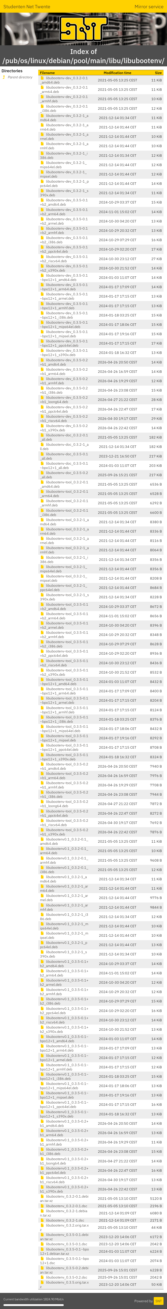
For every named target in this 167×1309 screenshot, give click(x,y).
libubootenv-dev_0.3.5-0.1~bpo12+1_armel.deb (64, 296)
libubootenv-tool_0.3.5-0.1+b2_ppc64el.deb (64, 653)
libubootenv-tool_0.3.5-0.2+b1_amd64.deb (64, 766)
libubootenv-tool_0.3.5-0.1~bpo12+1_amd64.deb (64, 681)
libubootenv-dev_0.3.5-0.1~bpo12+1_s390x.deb (64, 352)
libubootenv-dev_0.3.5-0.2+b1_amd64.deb (64, 362)
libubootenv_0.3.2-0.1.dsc (63, 1206)
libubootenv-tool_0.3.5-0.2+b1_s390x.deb (64, 832)
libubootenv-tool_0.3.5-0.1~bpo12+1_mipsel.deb (64, 738)
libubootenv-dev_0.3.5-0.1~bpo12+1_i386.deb (64, 315)
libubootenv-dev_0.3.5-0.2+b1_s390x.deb (64, 427)
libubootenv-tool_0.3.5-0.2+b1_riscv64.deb (64, 822)
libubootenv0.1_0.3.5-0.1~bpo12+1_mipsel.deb (64, 1095)
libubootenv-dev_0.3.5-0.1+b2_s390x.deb (64, 268)
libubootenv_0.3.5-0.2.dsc (63, 1277)
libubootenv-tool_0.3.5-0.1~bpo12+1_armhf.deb (64, 710)
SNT (158, 1301)
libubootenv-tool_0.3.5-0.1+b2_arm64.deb (64, 616)
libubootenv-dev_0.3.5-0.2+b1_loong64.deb (64, 399)
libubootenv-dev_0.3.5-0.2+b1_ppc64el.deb (64, 409)
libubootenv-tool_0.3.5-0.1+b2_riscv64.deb (64, 663)
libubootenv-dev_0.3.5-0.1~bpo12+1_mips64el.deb (64, 324)
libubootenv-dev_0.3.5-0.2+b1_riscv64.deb (64, 418)
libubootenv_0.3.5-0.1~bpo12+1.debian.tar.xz (64, 1251)
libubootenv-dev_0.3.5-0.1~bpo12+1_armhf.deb (64, 305)
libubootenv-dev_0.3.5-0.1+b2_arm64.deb (64, 211)
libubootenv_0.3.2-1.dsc (62, 1220)
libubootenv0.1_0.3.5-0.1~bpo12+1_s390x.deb (64, 1114)
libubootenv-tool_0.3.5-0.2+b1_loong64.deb (64, 803)
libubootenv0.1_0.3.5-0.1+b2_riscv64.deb (64, 1020)
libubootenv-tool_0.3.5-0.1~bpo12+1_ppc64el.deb (64, 747)
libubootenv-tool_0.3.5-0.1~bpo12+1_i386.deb (64, 719)
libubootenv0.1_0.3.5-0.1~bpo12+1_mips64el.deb (64, 1085)
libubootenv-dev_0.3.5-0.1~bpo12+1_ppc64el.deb (64, 343)
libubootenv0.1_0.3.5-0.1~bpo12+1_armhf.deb (64, 1067)
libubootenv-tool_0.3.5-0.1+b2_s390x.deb (64, 672)
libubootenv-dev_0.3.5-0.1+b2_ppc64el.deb (64, 249)
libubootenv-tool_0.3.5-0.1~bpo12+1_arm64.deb (64, 691)
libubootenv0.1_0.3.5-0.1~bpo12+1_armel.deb (64, 1057)
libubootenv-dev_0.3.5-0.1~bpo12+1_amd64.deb (64, 277)
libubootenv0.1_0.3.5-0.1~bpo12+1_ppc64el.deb (64, 1104)
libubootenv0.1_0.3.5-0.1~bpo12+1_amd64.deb (64, 1038)
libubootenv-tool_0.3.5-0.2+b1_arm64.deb (64, 775)
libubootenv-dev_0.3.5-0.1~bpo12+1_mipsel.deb (64, 333)
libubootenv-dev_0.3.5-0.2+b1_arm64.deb (64, 371)
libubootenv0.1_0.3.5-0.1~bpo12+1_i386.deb (64, 1076)
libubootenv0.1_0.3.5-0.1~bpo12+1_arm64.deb (64, 1048)
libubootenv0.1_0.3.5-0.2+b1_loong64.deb (64, 1161)
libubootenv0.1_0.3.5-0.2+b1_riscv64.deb (64, 1179)
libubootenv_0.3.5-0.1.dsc (63, 1244)
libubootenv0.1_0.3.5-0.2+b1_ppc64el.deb (64, 1170)
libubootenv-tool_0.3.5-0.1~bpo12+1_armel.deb (64, 700)
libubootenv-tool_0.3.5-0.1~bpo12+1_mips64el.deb (64, 728)
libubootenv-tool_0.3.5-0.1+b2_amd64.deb (64, 606)
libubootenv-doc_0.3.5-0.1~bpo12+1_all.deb (64, 465)
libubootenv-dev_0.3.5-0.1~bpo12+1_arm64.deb (64, 286)
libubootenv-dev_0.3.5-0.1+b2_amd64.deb (64, 202)
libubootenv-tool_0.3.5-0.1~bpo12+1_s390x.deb (64, 757)
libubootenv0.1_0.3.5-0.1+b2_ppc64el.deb (64, 1010)
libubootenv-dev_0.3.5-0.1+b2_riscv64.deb (64, 258)
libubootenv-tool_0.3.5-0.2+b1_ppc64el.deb (64, 813)
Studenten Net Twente (26, 6)
